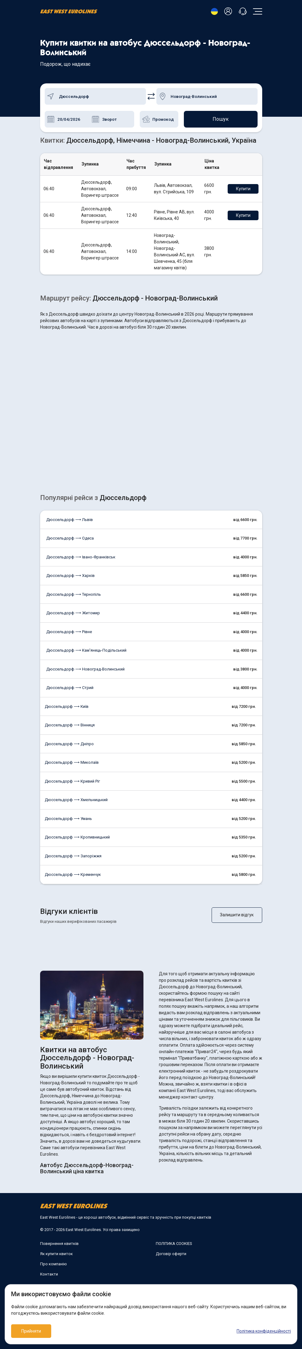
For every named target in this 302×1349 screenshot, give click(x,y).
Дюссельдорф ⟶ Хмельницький (76, 799)
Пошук (221, 119)
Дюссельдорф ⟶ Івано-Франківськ (80, 557)
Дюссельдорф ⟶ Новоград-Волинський (85, 669)
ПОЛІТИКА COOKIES (174, 1243)
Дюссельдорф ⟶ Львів (69, 519)
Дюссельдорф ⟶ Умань (68, 818)
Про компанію (53, 1264)
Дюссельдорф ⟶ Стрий (69, 687)
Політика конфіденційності (264, 1331)
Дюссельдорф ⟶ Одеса (70, 538)
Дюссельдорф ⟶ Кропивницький (77, 837)
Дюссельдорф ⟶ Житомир (73, 613)
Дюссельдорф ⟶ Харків (70, 575)
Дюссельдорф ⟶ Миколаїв (72, 762)
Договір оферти (171, 1253)
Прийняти (31, 1331)
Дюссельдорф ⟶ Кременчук (73, 874)
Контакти (49, 1274)
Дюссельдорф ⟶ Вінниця (70, 725)
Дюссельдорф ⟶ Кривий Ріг (72, 781)
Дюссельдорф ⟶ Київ (67, 706)
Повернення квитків (59, 1243)
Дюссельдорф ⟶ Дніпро (69, 744)
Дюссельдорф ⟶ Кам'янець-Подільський (86, 650)
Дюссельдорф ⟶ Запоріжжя (73, 856)
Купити (243, 188)
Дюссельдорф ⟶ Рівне (69, 631)
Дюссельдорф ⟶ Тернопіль (73, 594)
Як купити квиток (56, 1253)
